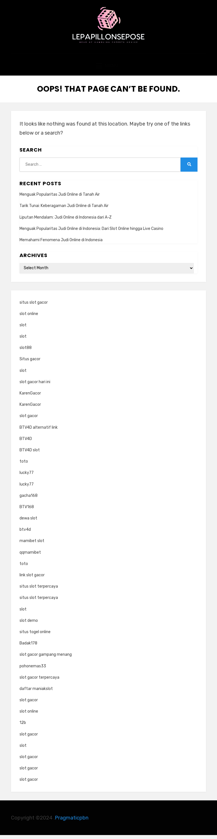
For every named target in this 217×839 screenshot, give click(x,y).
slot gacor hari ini (34, 385)
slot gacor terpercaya (39, 681)
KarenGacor (30, 397)
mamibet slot (31, 544)
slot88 (25, 351)
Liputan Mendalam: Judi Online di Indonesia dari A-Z (65, 221)
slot (23, 329)
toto (23, 465)
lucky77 (26, 476)
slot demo (28, 624)
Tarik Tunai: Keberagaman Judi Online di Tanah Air (63, 209)
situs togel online (35, 635)
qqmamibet (30, 556)
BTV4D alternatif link (38, 431)
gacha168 (28, 499)
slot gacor (28, 419)
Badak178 (28, 647)
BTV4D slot (29, 454)
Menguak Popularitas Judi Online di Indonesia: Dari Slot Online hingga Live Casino (91, 232)
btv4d (25, 533)
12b (22, 726)
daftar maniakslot (36, 692)
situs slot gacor (33, 306)
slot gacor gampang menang (45, 658)
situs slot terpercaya (38, 590)
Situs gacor (29, 363)
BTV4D (25, 442)
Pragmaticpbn (71, 821)
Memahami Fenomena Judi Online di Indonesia (61, 243)
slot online (28, 317)
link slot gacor (32, 579)
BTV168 (26, 510)
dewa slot (28, 522)
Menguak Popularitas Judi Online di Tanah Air (59, 198)
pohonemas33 (32, 669)
